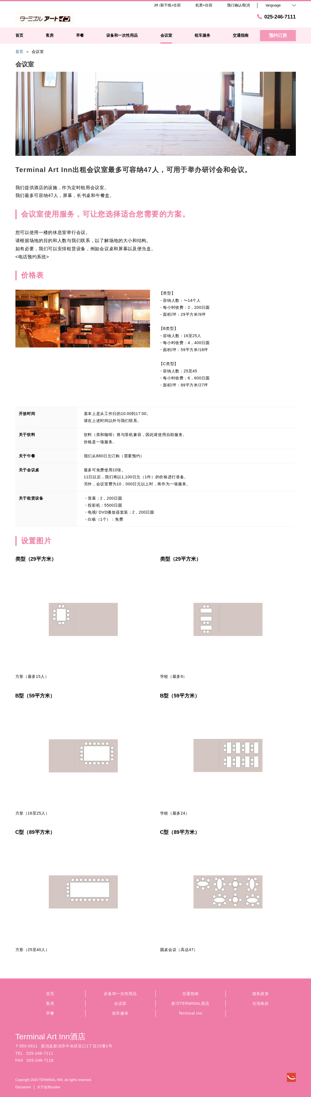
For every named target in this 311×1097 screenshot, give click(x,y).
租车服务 (120, 1013)
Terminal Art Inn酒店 (50, 1036)
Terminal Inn (190, 1013)
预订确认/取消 (238, 5)
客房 (50, 1003)
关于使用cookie (48, 1087)
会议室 (120, 1003)
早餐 (50, 1013)
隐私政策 (260, 993)
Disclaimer (23, 1087)
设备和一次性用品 (120, 993)
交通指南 (190, 993)
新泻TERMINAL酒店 (190, 1003)
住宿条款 (260, 1003)
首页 (50, 993)
